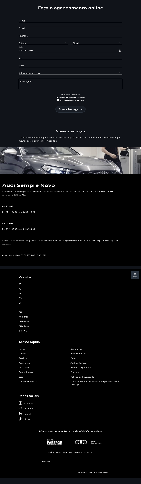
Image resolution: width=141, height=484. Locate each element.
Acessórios (24, 363)
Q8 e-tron (24, 326)
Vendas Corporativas (81, 367)
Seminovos (76, 349)
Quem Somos (26, 372)
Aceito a (72, 100)
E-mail (71, 97)
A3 (20, 288)
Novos (22, 349)
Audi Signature (78, 353)
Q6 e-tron (24, 321)
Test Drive (24, 367)
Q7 (20, 307)
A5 (20, 284)
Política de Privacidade (82, 377)
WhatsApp (81, 97)
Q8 (20, 312)
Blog (21, 377)
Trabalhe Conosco (28, 381)
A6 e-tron (24, 316)
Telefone (62, 97)
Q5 (20, 302)
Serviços (23, 358)
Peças (73, 358)
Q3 (20, 298)
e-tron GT (23, 330)
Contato (74, 372)
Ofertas (22, 353)
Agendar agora (70, 109)
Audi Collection (78, 363)
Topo (135, 275)
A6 (20, 293)
